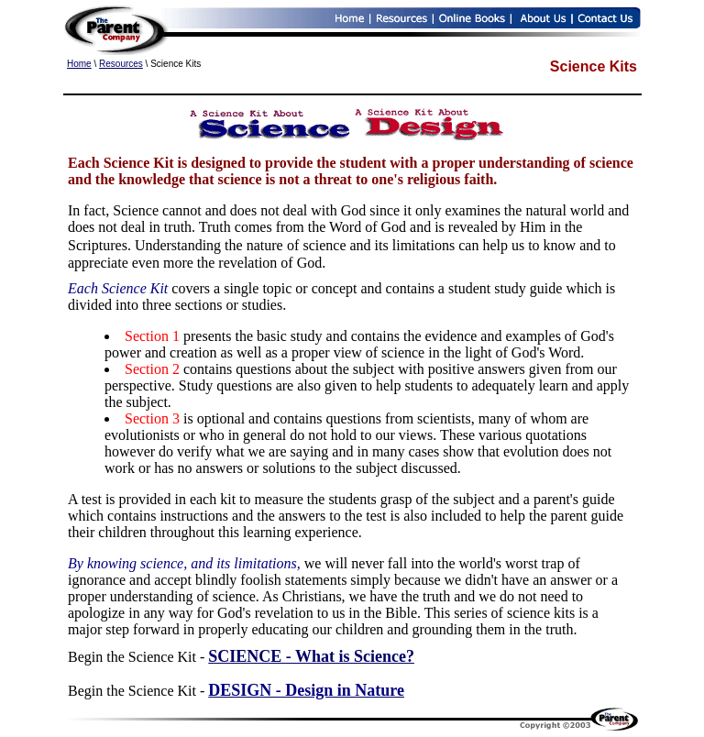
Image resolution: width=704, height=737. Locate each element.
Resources (121, 64)
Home (79, 64)
